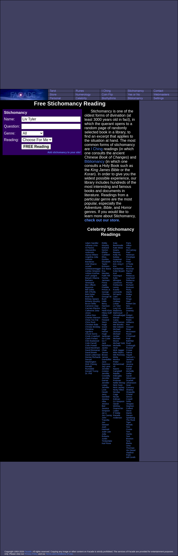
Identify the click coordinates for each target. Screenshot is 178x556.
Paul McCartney (131, 249)
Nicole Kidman (116, 398)
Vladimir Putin (130, 453)
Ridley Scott (129, 295)
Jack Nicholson (106, 344)
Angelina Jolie (91, 257)
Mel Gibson (118, 327)
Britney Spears (92, 299)
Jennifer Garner (105, 379)
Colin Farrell (90, 343)
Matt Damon (118, 322)
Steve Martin (129, 412)
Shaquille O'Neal (130, 393)
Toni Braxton (129, 437)
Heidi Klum (107, 310)
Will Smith (130, 457)
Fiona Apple (104, 283)
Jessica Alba (105, 400)
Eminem (105, 266)
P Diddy (116, 413)
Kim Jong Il (118, 264)
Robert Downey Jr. (130, 310)
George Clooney (105, 293)
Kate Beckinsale (118, 244)
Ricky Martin (129, 290)
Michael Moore (116, 339)
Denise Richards (92, 357)
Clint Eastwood (92, 341)
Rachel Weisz (129, 272)
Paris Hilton (129, 244)
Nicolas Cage (116, 393)
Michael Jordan (116, 335)
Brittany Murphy (92, 301)
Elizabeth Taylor (106, 263)
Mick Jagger (118, 350)
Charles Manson (92, 317)
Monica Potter (116, 360)
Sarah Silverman (130, 377)
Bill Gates (89, 289)
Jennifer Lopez (105, 384)
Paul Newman (130, 253)
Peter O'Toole (129, 263)
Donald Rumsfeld (89, 367)
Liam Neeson (116, 297)
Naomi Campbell (117, 370)
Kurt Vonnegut (117, 274)
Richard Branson (130, 286)
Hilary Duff (107, 313)
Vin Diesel (130, 450)
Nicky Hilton (118, 390)
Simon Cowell (129, 398)
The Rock (130, 420)
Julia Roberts (105, 435)
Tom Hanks (129, 433)
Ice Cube (106, 338)
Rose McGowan (131, 330)
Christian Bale (91, 324)
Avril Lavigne (91, 276)
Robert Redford (130, 316)
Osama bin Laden (118, 409)
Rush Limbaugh (130, 344)
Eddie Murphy (105, 244)
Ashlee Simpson (92, 271)
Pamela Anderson (117, 416)
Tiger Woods (129, 423)
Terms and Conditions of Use (59, 554)
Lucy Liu (117, 308)
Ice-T (104, 341)
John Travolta (105, 419)
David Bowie (91, 352)
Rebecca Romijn (130, 281)
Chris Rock (90, 322)
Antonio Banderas (89, 260)
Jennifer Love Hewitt (105, 389)
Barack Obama (92, 278)
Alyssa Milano (91, 255)
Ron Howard (129, 325)
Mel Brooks (118, 324)
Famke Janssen (106, 279)
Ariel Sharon (91, 264)
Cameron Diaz (92, 306)
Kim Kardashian (118, 267)
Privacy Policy (31, 554)
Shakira (129, 390)
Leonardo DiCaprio (117, 293)
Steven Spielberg (130, 416)
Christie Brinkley (92, 327)
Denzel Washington (90, 360)
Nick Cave (117, 385)
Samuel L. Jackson (131, 358)
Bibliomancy (94, 161)
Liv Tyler (117, 306)
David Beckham (92, 348)
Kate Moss (118, 248)
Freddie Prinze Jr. (106, 288)
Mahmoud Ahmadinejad (119, 314)
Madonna (117, 310)
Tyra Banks (129, 442)
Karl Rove (106, 443)
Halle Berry (104, 302)
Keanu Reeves (116, 251)
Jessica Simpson (106, 409)
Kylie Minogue (117, 279)
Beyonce (89, 287)
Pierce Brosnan (130, 267)
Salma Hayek (129, 353)
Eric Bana (106, 269)
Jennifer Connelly (106, 374)
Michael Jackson (117, 330)
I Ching (97, 149)
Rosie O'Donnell (130, 335)
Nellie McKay (119, 383)
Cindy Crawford (92, 336)
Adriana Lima (91, 245)
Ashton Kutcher (92, 273)
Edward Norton (105, 249)
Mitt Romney (119, 355)
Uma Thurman (130, 446)
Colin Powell (91, 345)
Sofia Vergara (130, 402)
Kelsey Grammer (117, 258)
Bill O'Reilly (90, 292)
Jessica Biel (105, 405)
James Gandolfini (106, 358)
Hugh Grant (104, 325)
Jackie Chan (105, 349)
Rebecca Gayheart (130, 277)
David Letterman (92, 355)
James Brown (105, 353)
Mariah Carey (116, 318)
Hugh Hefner (105, 330)
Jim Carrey (107, 415)
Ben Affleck (90, 285)
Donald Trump (91, 371)
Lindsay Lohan (116, 302)
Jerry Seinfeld (105, 395)
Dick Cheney (91, 364)
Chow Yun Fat (91, 320)
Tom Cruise (129, 428)
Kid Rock (117, 262)
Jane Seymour (106, 363)
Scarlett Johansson (131, 381)
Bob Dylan (90, 294)
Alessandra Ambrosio (90, 251)
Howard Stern (105, 321)
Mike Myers (118, 352)
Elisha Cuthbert (106, 253)
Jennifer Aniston (105, 370)
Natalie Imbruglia (117, 374)
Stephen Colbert (130, 407)
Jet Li (104, 413)
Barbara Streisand (89, 281)
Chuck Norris (91, 334)
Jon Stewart (105, 423)
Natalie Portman (117, 379)
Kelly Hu (117, 255)
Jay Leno (106, 366)
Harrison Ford (106, 307)
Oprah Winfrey (116, 405)
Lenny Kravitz (116, 288)
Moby (115, 357)
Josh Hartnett (105, 428)
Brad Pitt (89, 296)
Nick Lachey (118, 387)
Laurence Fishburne (117, 283)
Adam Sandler (91, 243)
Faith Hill (106, 276)
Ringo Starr (129, 300)
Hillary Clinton (105, 316)
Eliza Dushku (105, 258)
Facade (28, 551)
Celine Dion (90, 315)
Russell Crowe (129, 349)
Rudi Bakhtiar (130, 339)
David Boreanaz (92, 350)
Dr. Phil (88, 373)
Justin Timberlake (107, 439)
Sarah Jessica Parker (129, 364)
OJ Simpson (118, 401)
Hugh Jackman (106, 335)
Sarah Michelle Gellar (130, 371)
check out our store (101, 220)
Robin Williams (130, 321)
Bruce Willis (90, 303)
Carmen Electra (92, 308)
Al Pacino (89, 248)
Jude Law (106, 432)
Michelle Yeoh (117, 346)
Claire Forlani (91, 338)
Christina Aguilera (89, 330)
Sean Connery (130, 386)
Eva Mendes (105, 272)
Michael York (119, 343)
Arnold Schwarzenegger (93, 267)
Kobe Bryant (119, 271)
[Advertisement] (43, 44)
